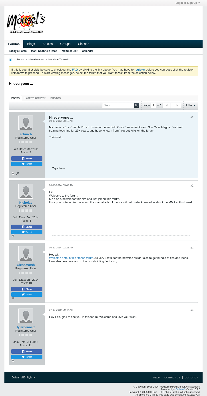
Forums (14, 44)
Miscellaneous (36, 59)
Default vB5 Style (23, 377)
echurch (26, 134)
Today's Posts (18, 51)
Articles (47, 44)
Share (26, 158)
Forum (20, 59)
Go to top (191, 377)
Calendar (87, 51)
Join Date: (19, 149)
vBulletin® (179, 389)
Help (156, 377)
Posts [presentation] (15, 98)
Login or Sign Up (187, 2)
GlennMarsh (26, 265)
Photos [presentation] (55, 98)
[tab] (15, 98)
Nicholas (25, 202)
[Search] (120, 105)
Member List (70, 51)
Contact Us (172, 377)
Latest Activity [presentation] (35, 98)
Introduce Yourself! (58, 59)
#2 (192, 185)
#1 (192, 117)
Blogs (31, 44)
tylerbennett (26, 327)
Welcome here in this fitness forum (71, 258)
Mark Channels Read (44, 51)
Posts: (25, 152)
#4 (192, 310)
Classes (83, 44)
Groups (65, 44)
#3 (192, 248)
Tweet (27, 163)
